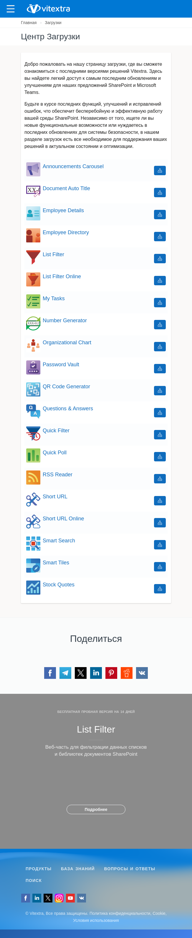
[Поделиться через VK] (142, 673)
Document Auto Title (66, 188)
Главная (29, 22)
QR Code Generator (66, 386)
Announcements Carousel (73, 166)
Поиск (34, 880)
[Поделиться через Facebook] (50, 673)
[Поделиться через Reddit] (126, 673)
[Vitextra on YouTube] (70, 898)
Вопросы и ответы (129, 868)
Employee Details (63, 210)
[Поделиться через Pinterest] (111, 673)
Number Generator (65, 320)
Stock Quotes (59, 585)
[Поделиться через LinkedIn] (96, 673)
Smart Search (59, 541)
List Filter (53, 254)
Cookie (159, 913)
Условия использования (96, 920)
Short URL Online (63, 519)
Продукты (39, 868)
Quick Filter (56, 430)
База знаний (78, 868)
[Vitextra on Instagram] (59, 898)
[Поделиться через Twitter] (80, 673)
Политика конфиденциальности (120, 913)
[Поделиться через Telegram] (65, 673)
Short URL (55, 497)
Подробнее (96, 809)
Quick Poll (55, 452)
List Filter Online (62, 276)
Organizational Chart (67, 342)
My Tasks (54, 298)
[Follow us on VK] (81, 898)
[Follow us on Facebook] (25, 898)
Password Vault (61, 364)
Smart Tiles (56, 563)
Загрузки (53, 22)
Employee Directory (66, 232)
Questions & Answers (68, 408)
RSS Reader (57, 475)
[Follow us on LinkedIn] (37, 898)
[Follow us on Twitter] (48, 898)
